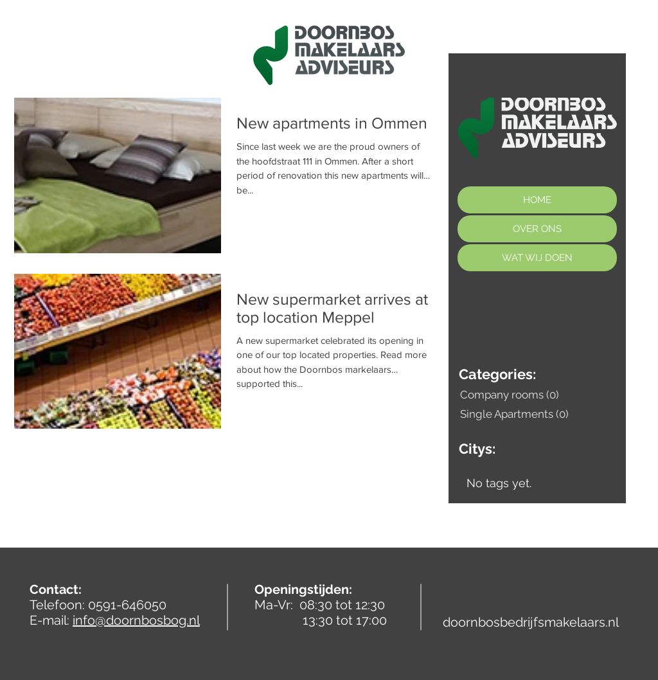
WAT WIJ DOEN (537, 258)
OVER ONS (537, 229)
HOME (537, 200)
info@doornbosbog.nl (136, 620)
